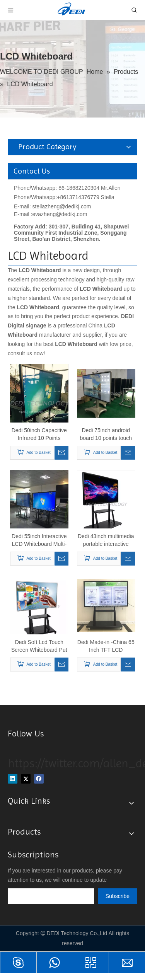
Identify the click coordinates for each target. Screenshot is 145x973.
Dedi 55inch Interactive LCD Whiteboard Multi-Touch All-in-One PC (39, 540)
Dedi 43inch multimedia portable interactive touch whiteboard (106, 540)
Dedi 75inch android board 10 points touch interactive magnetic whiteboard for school (106, 434)
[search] (51, 896)
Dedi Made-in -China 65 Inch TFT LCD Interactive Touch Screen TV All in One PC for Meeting (106, 646)
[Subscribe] (117, 896)
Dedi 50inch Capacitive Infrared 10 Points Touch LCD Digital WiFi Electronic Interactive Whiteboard (39, 434)
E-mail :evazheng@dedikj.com (50, 214)
